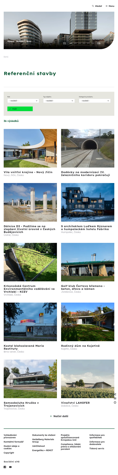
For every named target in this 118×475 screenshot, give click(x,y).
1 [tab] (71, 43)
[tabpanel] (59, 30)
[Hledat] (97, 6)
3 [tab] (80, 43)
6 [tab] (93, 43)
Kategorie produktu (86, 97)
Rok (8, 97)
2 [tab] (75, 43)
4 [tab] (84, 43)
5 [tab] (88, 43)
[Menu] (110, 6)
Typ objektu (47, 97)
